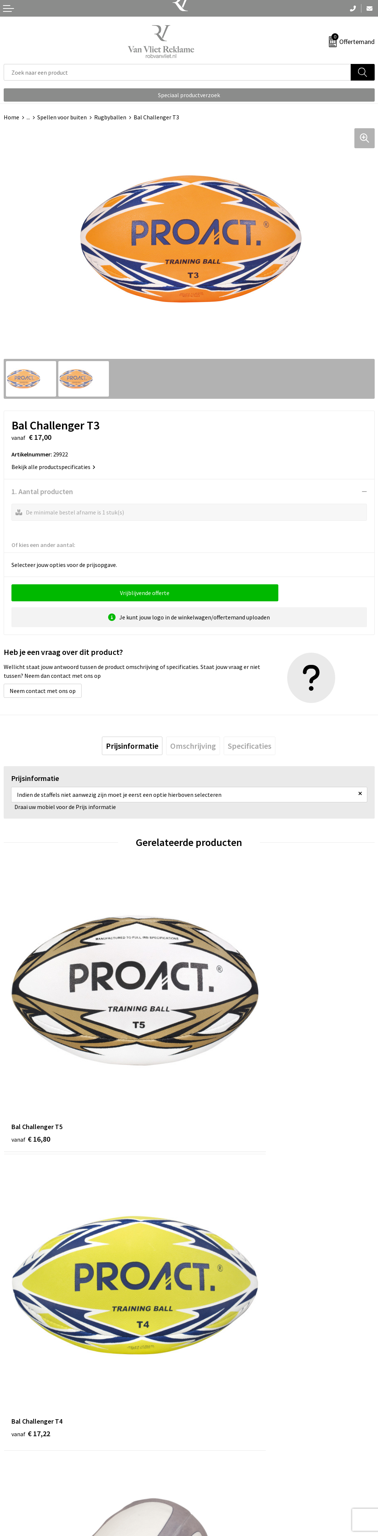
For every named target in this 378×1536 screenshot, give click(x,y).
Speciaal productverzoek (189, 95)
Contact (14, 1465)
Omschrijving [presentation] (193, 746)
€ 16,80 (30, 1062)
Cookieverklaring (214, 1477)
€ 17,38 (30, 1281)
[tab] (132, 746)
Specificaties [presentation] (249, 746)
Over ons (204, 1344)
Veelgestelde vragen (218, 1355)
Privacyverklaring (215, 1488)
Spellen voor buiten (62, 117)
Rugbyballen (110, 117)
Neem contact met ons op (43, 690)
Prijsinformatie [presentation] (132, 746)
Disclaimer (206, 1499)
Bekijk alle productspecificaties (53, 466)
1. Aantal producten (42, 491)
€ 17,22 (216, 1062)
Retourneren (20, 1477)
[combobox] (177, 72)
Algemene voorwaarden (222, 1465)
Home (11, 117)
